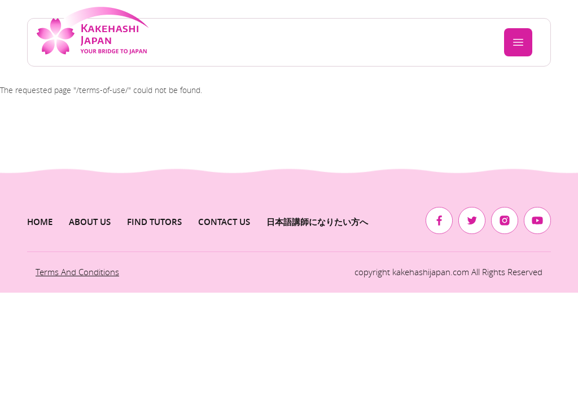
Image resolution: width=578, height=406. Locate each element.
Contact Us (224, 222)
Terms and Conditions (77, 271)
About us (90, 222)
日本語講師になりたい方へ (317, 222)
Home (39, 222)
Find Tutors (154, 222)
